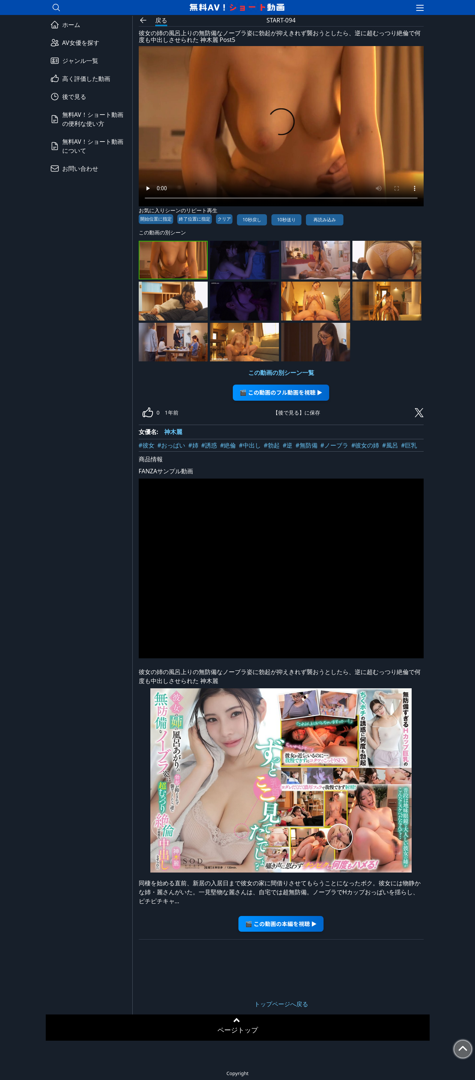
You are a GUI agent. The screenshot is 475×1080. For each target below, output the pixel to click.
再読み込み (324, 219)
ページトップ (237, 1029)
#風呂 (390, 445)
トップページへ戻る (281, 1004)
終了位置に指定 (194, 219)
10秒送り (286, 219)
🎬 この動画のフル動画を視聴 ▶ (281, 392)
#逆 (287, 445)
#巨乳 (409, 445)
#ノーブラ (334, 445)
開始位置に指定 (156, 219)
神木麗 (173, 432)
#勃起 (272, 445)
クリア (224, 219)
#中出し (250, 445)
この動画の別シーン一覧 (281, 372)
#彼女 (146, 445)
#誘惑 (209, 445)
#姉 (193, 445)
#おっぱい (171, 445)
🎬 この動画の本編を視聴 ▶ (281, 924)
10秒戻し (252, 219)
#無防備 (306, 445)
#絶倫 (228, 445)
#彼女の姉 (365, 445)
